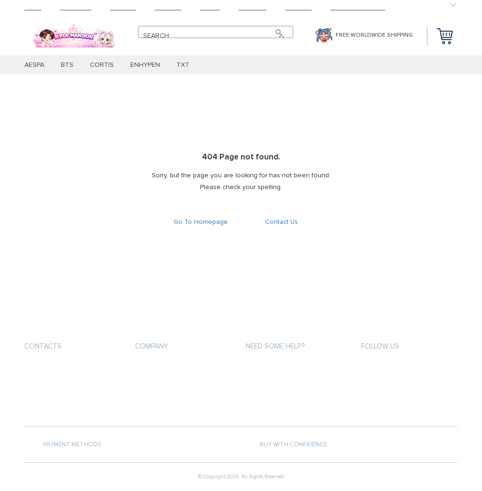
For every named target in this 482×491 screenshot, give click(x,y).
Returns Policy (158, 401)
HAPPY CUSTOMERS (357, 7)
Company (151, 346)
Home (32, 7)
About (210, 7)
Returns (168, 7)
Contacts (43, 346)
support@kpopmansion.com (71, 368)
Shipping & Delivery (164, 384)
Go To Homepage (201, 222)
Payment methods (162, 367)
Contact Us (281, 222)
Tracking (252, 7)
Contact (298, 7)
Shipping (123, 7)
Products (75, 7)
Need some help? (275, 346)
